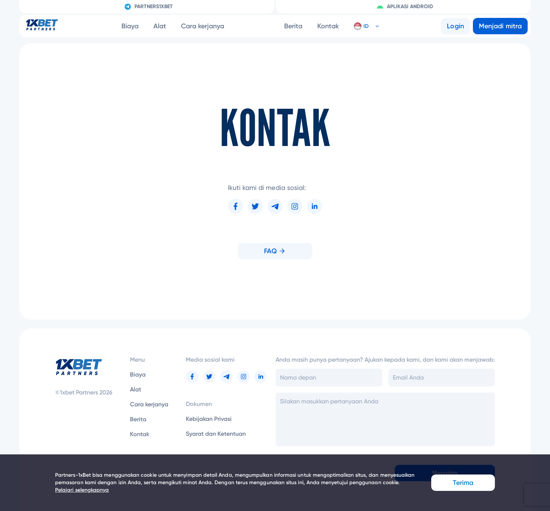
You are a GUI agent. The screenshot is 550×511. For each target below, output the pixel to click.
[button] (363, 26)
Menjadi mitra (500, 26)
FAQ (275, 251)
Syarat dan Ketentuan (216, 433)
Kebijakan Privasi (209, 418)
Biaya (130, 26)
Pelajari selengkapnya (82, 490)
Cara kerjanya (202, 26)
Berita (293, 26)
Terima (463, 483)
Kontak (328, 26)
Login (455, 26)
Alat (159, 26)
